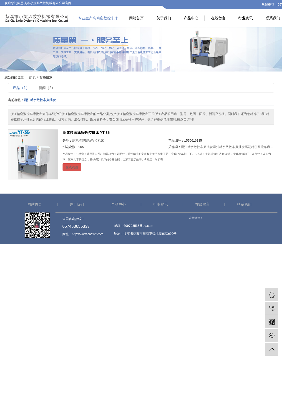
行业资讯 (245, 18)
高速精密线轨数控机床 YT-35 (86, 133)
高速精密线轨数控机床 (88, 140)
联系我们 (244, 204)
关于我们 (163, 18)
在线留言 (218, 18)
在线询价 (71, 167)
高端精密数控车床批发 (261, 147)
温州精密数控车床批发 (229, 147)
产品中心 (191, 18)
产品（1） (21, 88)
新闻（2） (46, 88)
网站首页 (136, 18)
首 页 (32, 77)
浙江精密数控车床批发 (197, 147)
